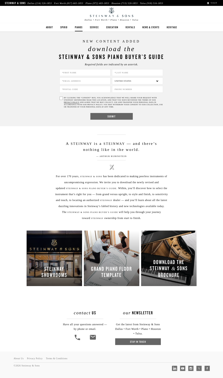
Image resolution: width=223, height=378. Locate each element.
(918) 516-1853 (154, 3)
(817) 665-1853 (75, 3)
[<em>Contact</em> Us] (92, 339)
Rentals (130, 27)
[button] (77, 339)
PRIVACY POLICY (71, 102)
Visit (212, 3)
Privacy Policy (35, 358)
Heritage (172, 27)
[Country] (137, 81)
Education (112, 27)
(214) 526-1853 (43, 3)
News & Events (150, 27)
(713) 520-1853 (129, 3)
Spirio (64, 27)
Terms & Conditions (57, 358)
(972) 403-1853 (100, 3)
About (49, 27)
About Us (19, 358)
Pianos (79, 27)
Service (94, 27)
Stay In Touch (138, 341)
